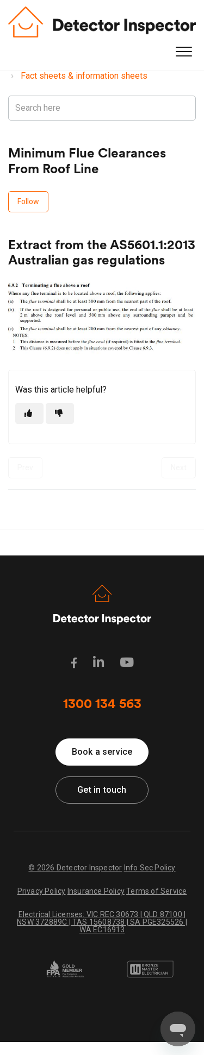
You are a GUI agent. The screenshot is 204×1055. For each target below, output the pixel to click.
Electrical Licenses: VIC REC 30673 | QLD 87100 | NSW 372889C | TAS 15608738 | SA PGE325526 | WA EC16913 (102, 921)
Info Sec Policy (150, 867)
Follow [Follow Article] (28, 201)
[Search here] (102, 108)
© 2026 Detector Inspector (75, 867)
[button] (183, 52)
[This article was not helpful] (60, 413)
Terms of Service (156, 891)
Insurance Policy (96, 891)
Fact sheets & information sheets (84, 76)
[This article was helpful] (29, 413)
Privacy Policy (41, 891)
